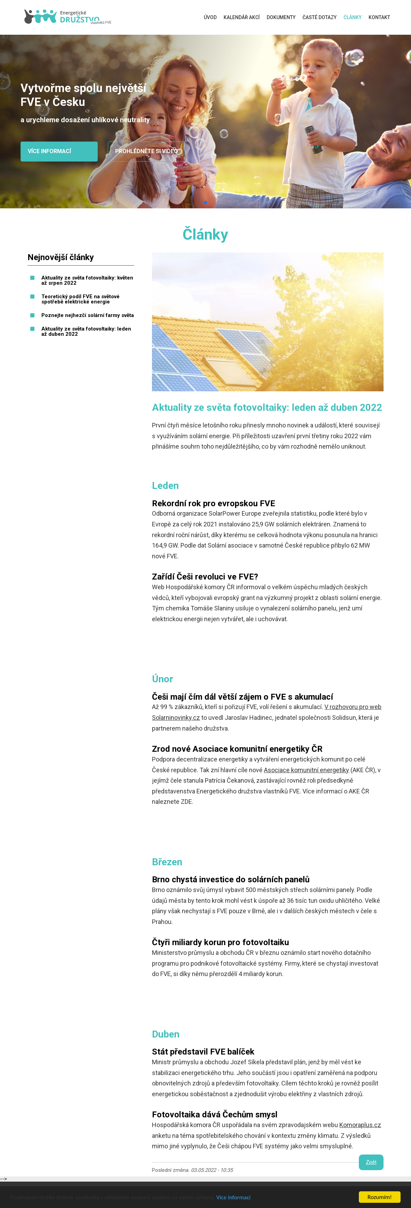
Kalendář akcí (242, 17)
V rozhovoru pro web (352, 706)
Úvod (210, 17)
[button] (205, 202)
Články (353, 17)
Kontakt (379, 17)
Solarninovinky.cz (176, 717)
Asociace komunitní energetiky (306, 770)
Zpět (371, 1162)
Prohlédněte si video (146, 151)
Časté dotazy (320, 17)
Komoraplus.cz (360, 1124)
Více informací (233, 1197)
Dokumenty (281, 17)
